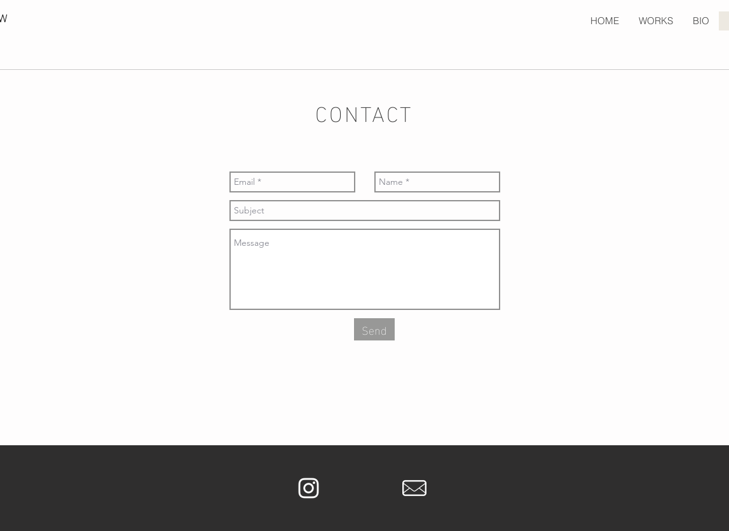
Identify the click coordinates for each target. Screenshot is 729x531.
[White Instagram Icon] (308, 488)
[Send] (374, 329)
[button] (656, 20)
